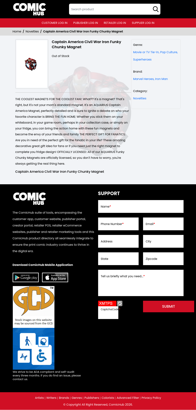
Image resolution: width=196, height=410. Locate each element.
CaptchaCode (110, 309)
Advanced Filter (128, 398)
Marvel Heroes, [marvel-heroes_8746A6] (143, 79)
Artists (38, 398)
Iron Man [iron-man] (161, 79)
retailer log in (115, 23)
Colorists (108, 398)
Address (107, 241)
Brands (63, 398)
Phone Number (112, 224)
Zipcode (151, 259)
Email (150, 224)
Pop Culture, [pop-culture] (169, 52)
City (148, 241)
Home (17, 31)
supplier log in (143, 23)
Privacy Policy (152, 398)
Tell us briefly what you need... (123, 276)
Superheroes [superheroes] (142, 59)
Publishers (91, 398)
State (105, 259)
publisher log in (85, 23)
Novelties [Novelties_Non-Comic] (32, 31)
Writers (51, 398)
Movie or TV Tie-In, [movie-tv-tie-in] (146, 52)
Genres (76, 398)
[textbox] (114, 9)
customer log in (54, 23)
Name (106, 207)
